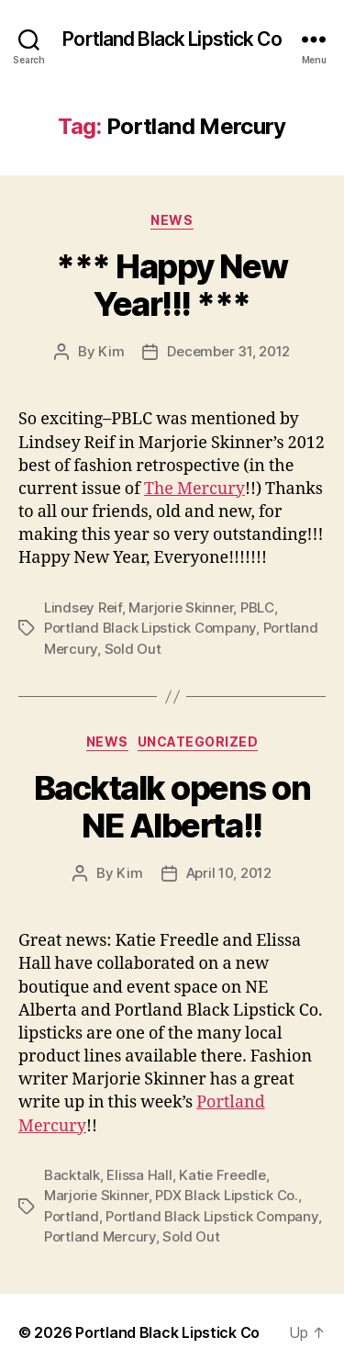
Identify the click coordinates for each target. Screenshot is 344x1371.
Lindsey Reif (83, 607)
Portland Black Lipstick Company (150, 627)
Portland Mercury (100, 1236)
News (171, 220)
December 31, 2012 (228, 351)
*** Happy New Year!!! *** (172, 285)
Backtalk (72, 1175)
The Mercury (194, 489)
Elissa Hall (139, 1175)
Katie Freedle (222, 1175)
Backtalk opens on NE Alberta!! (172, 807)
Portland (71, 1216)
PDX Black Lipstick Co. (226, 1195)
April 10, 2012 (229, 873)
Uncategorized (198, 741)
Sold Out (133, 648)
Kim (111, 351)
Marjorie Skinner (180, 607)
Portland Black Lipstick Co (171, 39)
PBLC (257, 607)
